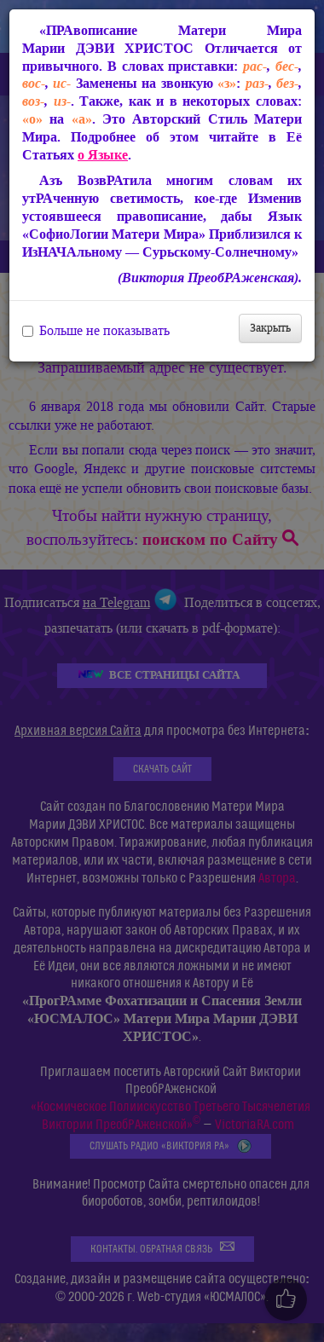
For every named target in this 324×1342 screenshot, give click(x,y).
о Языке (103, 155)
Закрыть (270, 328)
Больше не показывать (96, 330)
